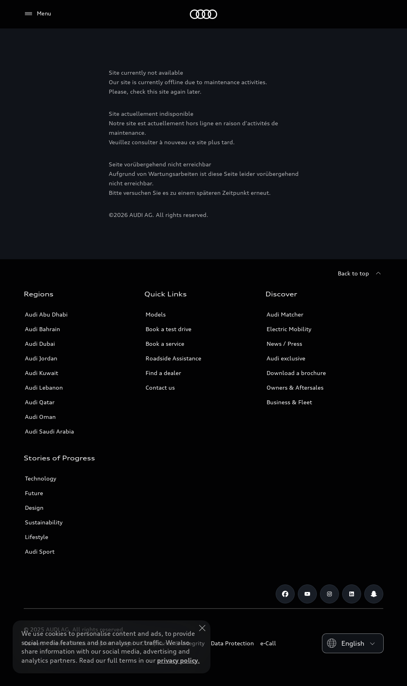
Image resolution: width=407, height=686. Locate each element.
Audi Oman (40, 416)
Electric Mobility (289, 329)
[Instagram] (329, 593)
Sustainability (43, 522)
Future (34, 493)
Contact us (160, 387)
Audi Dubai (40, 343)
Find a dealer (163, 372)
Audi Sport (40, 551)
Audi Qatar (40, 402)
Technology (40, 478)
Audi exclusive (286, 358)
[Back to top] (360, 273)
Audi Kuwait (41, 372)
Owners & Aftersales (295, 387)
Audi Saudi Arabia (49, 431)
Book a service (165, 343)
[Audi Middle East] (203, 14)
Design (34, 507)
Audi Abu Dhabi (46, 314)
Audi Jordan (41, 358)
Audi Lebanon (44, 387)
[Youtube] (307, 593)
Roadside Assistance (173, 358)
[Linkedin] (351, 593)
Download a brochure (296, 372)
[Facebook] (285, 593)
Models (156, 314)
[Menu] (37, 13)
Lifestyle (36, 536)
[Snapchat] (373, 593)
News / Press (284, 343)
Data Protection (232, 643)
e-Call (268, 643)
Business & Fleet (289, 402)
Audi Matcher (285, 314)
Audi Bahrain (42, 329)
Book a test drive (168, 329)
